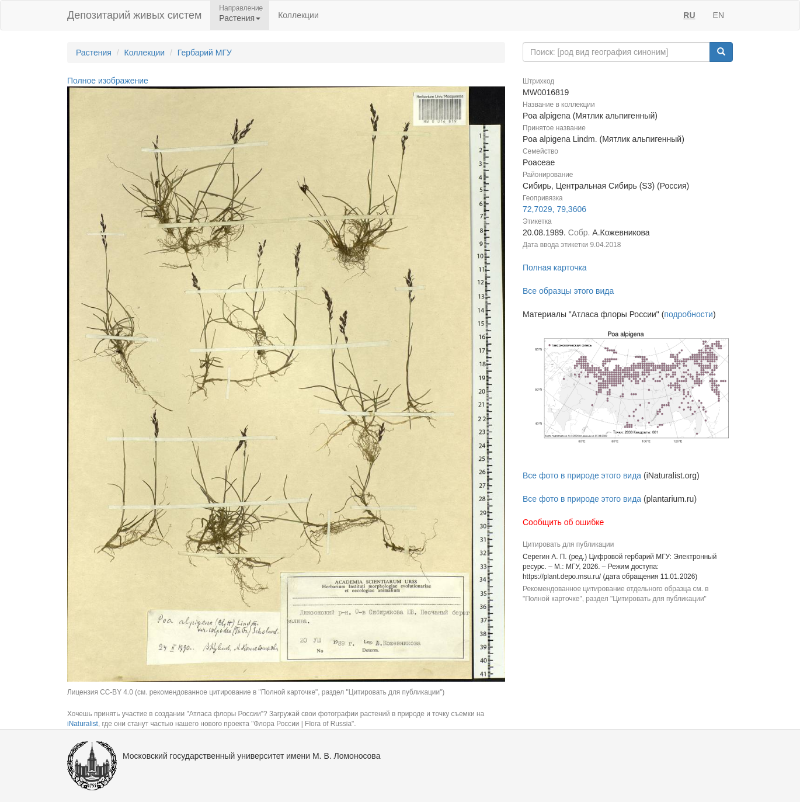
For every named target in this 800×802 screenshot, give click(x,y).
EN (718, 15)
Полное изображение (107, 80)
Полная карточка (555, 267)
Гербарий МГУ (205, 52)
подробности (688, 314)
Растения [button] (239, 18)
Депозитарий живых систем (134, 15)
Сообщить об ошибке (563, 522)
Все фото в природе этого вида (582, 475)
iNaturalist (82, 724)
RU (689, 15)
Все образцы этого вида (568, 291)
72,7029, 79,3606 (554, 209)
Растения (94, 52)
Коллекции (298, 15)
